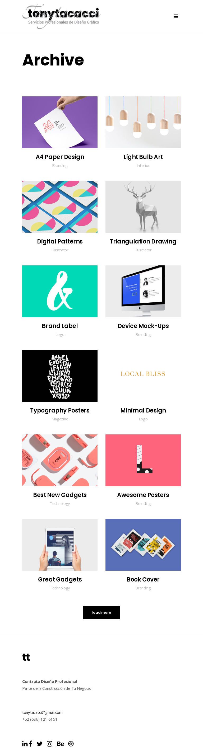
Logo (60, 334)
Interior (143, 165)
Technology (60, 503)
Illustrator (59, 249)
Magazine (60, 418)
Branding (60, 165)
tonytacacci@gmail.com (42, 712)
